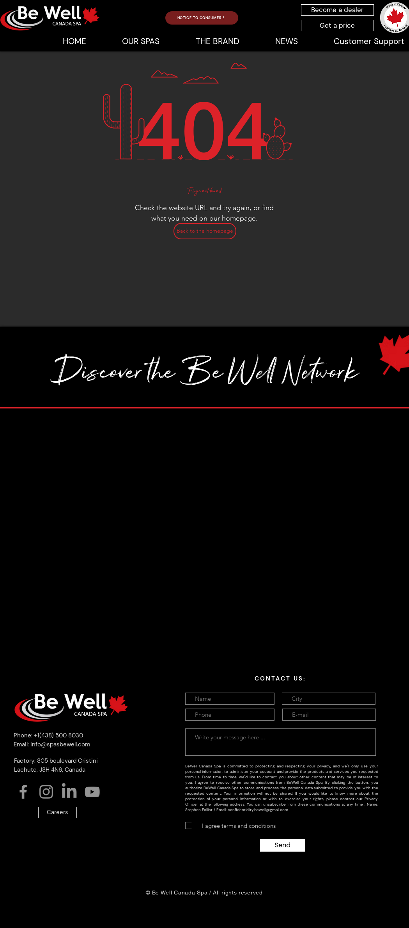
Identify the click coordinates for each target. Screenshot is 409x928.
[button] (217, 41)
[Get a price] (337, 25)
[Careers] (57, 812)
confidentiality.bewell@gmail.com (258, 809)
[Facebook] (23, 792)
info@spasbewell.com (60, 744)
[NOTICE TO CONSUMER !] (201, 18)
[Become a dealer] (337, 10)
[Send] (282, 845)
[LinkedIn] (69, 792)
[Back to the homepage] (205, 231)
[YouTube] (92, 792)
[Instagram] (46, 792)
